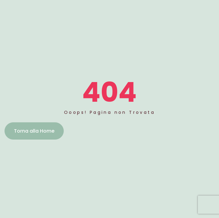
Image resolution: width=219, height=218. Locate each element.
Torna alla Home (34, 130)
